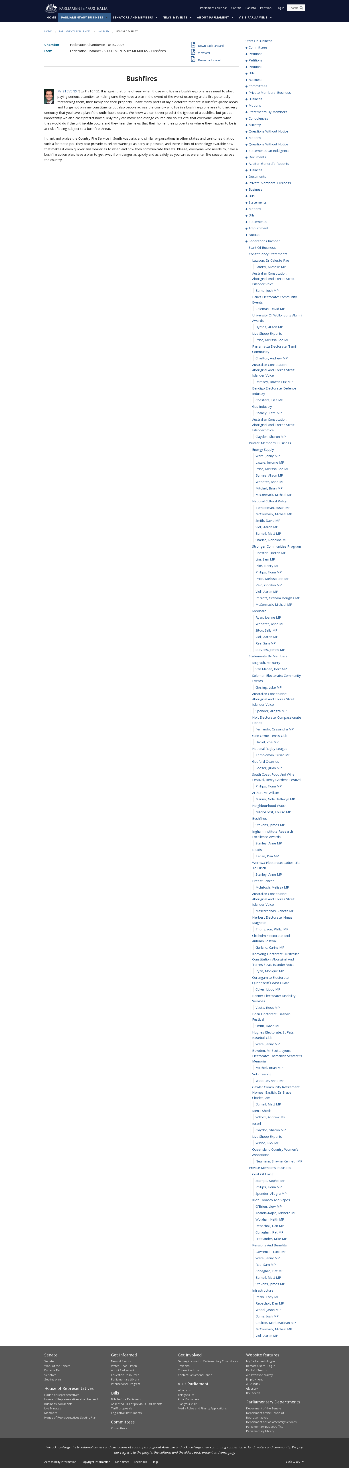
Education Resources (125, 1375)
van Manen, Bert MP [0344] (271, 669)
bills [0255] (252, 215)
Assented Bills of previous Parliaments (136, 1404)
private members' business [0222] (270, 183)
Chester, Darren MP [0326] (271, 553)
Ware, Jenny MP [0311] (268, 456)
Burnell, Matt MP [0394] (268, 1104)
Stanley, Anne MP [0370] (269, 874)
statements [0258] (258, 222)
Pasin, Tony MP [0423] (267, 1297)
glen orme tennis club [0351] (269, 736)
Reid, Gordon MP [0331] (269, 585)
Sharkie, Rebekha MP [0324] (272, 540)
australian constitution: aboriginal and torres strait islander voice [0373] (273, 899)
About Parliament (213, 18)
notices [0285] (254, 234)
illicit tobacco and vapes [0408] (271, 1200)
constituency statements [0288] (268, 254)
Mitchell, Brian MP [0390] (269, 1068)
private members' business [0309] (270, 443)
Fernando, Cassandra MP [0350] (275, 729)
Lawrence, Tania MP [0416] (271, 1252)
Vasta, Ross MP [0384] (268, 1007)
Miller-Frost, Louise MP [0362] (273, 812)
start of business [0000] (259, 41)
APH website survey (259, 1375)
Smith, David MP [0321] (268, 520)
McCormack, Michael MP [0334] (274, 604)
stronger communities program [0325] (276, 546)
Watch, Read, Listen (124, 1366)
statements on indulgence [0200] (269, 151)
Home (51, 18)
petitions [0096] (255, 67)
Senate (49, 1361)
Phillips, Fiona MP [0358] (269, 786)
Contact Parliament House (195, 1375)
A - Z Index (253, 1384)
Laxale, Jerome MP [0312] (270, 462)
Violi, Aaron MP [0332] (267, 591)
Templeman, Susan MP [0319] (273, 508)
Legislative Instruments (126, 1413)
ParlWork (266, 8)
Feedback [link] (140, 1462)
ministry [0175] (255, 125)
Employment (254, 1380)
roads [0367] (257, 850)
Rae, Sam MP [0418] (266, 1264)
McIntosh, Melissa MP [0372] (272, 887)
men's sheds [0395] (262, 1111)
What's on (184, 1390)
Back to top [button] (295, 1462)
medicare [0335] (259, 611)
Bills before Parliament (126, 1399)
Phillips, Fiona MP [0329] (269, 572)
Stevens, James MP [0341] (270, 650)
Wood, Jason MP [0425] (268, 1310)
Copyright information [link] (95, 1462)
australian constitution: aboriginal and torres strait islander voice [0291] (273, 278)
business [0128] (255, 99)
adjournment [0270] (258, 228)
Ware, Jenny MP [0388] (268, 1044)
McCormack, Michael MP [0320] (274, 514)
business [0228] (255, 189)
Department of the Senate (263, 1409)
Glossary (252, 1388)
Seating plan (52, 1380)
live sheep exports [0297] (267, 333)
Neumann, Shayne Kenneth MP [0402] (279, 1161)
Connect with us (188, 1370)
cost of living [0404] (263, 1174)
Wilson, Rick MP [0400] (267, 1143)
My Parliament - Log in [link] (260, 1361)
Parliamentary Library (125, 1380)
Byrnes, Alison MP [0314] (269, 475)
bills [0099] (252, 73)
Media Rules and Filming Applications (202, 1409)
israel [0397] (256, 1123)
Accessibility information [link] (60, 1462)
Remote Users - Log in (260, 1366)
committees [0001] (258, 47)
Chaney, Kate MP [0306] (269, 413)
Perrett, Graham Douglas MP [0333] (278, 598)
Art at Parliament (189, 1399)
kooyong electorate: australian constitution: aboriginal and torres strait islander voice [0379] (275, 959)
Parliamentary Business (82, 18)
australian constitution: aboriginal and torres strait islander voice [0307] (273, 424)
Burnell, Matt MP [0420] (268, 1277)
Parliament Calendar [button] (213, 8)
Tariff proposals (121, 1409)
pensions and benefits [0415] (269, 1245)
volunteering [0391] (262, 1074)
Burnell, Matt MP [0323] (268, 533)
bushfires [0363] (259, 818)
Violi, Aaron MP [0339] (267, 637)
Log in (280, 8)
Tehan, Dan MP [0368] (267, 856)
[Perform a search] (301, 8)
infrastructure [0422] (263, 1290)
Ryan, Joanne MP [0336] (268, 617)
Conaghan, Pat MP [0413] (270, 1232)
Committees (119, 1428)
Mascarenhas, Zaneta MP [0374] (275, 911)
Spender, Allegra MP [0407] (271, 1193)
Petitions (184, 1366)
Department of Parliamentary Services (271, 1422)
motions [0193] (255, 138)
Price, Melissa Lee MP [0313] (272, 469)
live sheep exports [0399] (267, 1136)
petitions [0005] (255, 54)
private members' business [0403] (270, 1168)
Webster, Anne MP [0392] (270, 1081)
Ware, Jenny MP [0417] (268, 1258)
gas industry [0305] (262, 406)
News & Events (175, 18)
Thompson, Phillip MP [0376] (272, 929)
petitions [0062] (255, 60)
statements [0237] (258, 202)
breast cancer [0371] (263, 881)
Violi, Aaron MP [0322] (267, 527)
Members (50, 1413)
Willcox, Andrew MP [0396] (271, 1117)
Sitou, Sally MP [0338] (267, 630)
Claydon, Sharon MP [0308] (271, 436)
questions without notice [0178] (268, 131)
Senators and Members (133, 18)
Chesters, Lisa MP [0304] (269, 400)
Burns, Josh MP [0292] (267, 290)
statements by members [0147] (268, 112)
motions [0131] (255, 105)
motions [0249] (255, 209)
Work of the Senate (57, 1366)
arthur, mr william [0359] (265, 793)
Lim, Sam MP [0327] (265, 559)
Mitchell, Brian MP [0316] (269, 488)
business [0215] (255, 170)
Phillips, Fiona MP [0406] (269, 1187)
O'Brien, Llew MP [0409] (269, 1206)
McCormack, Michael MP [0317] (274, 495)
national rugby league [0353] (270, 748)
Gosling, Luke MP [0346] (269, 687)
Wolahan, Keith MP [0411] (270, 1219)
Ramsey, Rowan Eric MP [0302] (274, 382)
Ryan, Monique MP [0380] (270, 971)
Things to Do (186, 1395)
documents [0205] (257, 157)
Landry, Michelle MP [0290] (271, 267)
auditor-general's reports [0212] (269, 163)
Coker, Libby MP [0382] (268, 989)
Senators (50, 1375)
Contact (236, 8)
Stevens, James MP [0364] (270, 825)
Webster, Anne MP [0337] (270, 624)
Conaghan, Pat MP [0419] (270, 1271)
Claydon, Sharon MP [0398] (271, 1130)
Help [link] (155, 1462)
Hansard (103, 31)
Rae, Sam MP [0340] (266, 643)
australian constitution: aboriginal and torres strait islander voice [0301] (273, 370)
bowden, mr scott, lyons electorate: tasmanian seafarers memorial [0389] (277, 1056)
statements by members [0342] (268, 656)
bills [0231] (252, 196)
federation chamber (264, 241)
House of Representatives (61, 1395)
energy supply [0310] (263, 449)
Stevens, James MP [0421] (270, 1284)
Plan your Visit (187, 1404)
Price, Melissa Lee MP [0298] (272, 340)
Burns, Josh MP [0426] (267, 1316)
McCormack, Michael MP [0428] (274, 1329)
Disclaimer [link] (122, 1462)
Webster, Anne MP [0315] (270, 482)
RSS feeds (253, 1393)
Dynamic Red (52, 1370)
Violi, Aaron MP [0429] (267, 1335)
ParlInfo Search (256, 1370)
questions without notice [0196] (268, 144)
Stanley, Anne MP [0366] (269, 843)
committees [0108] (258, 86)
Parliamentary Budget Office (264, 1427)
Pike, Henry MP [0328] (267, 566)
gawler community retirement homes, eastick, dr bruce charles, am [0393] (276, 1092)
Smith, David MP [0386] (268, 1026)
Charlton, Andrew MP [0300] (272, 358)
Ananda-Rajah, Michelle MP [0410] (276, 1213)
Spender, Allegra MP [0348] (271, 711)
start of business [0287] (262, 247)
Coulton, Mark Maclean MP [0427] (276, 1323)
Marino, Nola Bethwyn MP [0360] (275, 799)
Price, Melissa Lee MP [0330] (272, 579)
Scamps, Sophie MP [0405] (270, 1180)
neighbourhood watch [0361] (269, 805)
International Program (125, 1384)
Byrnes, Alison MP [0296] (269, 327)
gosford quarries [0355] (265, 761)
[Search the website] (296, 8)
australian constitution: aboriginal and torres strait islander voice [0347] (273, 699)
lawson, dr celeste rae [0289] (270, 260)
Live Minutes (52, 1409)
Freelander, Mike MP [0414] (271, 1239)
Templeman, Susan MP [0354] (273, 755)
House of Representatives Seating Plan (70, 1417)
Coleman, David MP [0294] (270, 309)
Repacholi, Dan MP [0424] (270, 1303)
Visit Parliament (253, 18)
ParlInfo (251, 8)
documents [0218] (257, 176)
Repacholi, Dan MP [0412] (270, 1226)
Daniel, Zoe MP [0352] (267, 742)
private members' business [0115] (270, 92)
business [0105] (255, 79)
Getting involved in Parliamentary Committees (208, 1361)
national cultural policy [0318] (269, 501)
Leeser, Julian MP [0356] (269, 768)
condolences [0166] (258, 118)
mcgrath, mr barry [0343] (266, 663)
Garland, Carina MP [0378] (270, 947)
